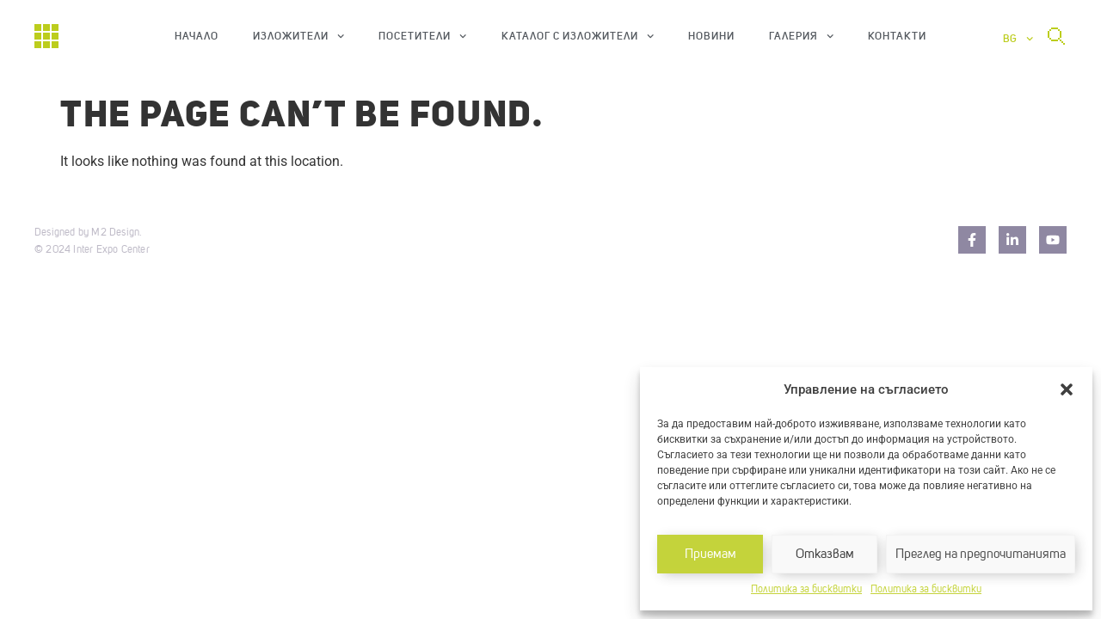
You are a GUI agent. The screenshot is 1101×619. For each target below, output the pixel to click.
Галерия (801, 36)
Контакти (897, 36)
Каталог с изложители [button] (577, 36)
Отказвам (825, 554)
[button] (1066, 389)
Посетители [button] (422, 36)
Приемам (710, 554)
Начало (196, 36)
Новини (711, 36)
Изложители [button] (298, 36)
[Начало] (46, 36)
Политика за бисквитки (806, 590)
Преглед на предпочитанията (980, 554)
